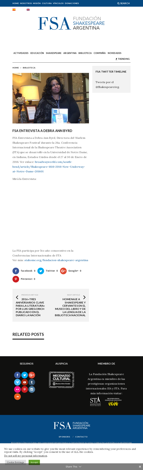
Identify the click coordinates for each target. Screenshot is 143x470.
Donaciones (72, 3)
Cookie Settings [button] (15, 462)
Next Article (73, 295)
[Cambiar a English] (33, 10)
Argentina (69, 53)
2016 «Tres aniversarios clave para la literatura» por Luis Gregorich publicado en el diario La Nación (30, 307)
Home (15, 3)
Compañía (100, 53)
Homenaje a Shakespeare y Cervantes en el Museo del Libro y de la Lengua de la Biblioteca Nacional (70, 307)
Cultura (47, 3)
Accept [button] (34, 462)
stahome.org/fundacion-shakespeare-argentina (56, 260)
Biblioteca (85, 53)
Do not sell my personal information (25, 455)
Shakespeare (53, 53)
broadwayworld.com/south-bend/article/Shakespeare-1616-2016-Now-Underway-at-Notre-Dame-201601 (48, 166)
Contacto (81, 436)
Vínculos (58, 3)
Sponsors (64, 436)
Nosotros (26, 3)
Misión (37, 3)
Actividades (20, 53)
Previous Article (29, 295)
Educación (37, 53)
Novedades (115, 53)
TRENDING (123, 59)
